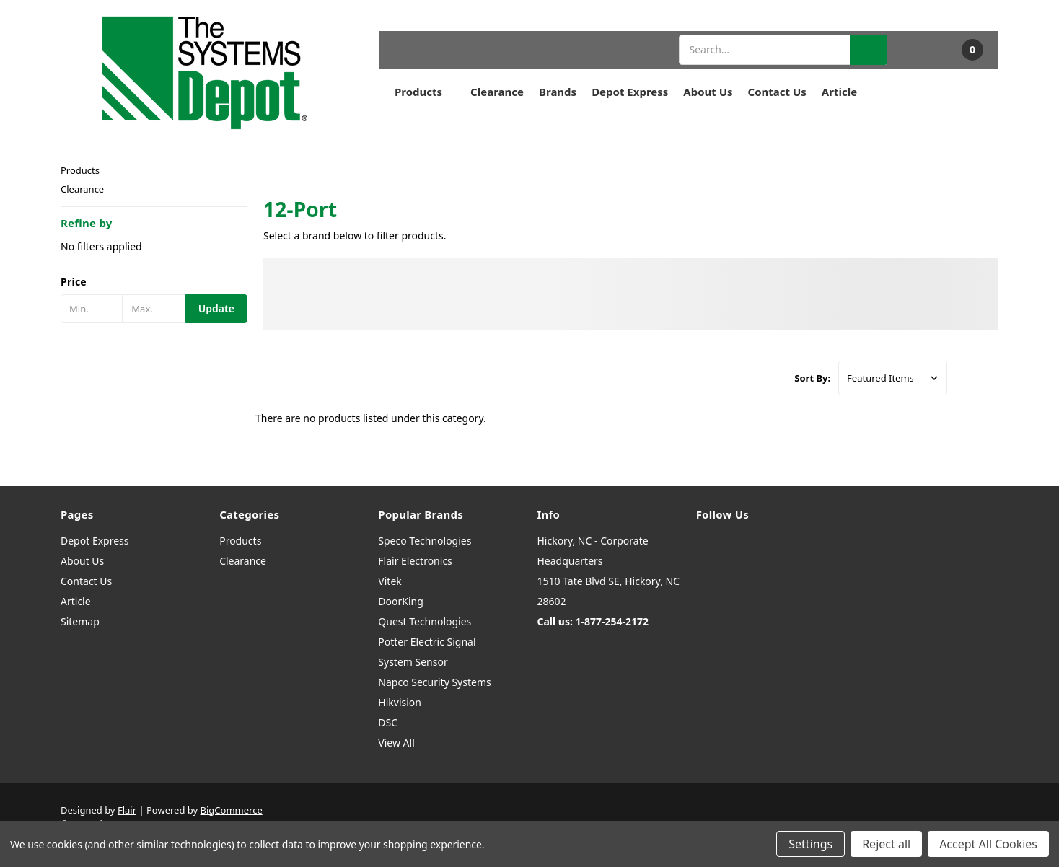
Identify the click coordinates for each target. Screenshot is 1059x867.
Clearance (497, 91)
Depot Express (630, 91)
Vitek (389, 581)
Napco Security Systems (434, 682)
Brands (557, 91)
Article (839, 91)
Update (216, 308)
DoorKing (400, 601)
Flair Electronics (415, 561)
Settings (810, 844)
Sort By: (812, 377)
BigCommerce (232, 810)
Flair (127, 810)
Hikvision (399, 702)
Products (425, 91)
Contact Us (777, 91)
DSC (387, 722)
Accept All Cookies (988, 844)
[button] (154, 282)
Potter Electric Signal (426, 641)
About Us (707, 91)
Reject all (886, 844)
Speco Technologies (424, 540)
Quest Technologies (424, 621)
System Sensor (412, 662)
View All (396, 742)
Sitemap (80, 621)
